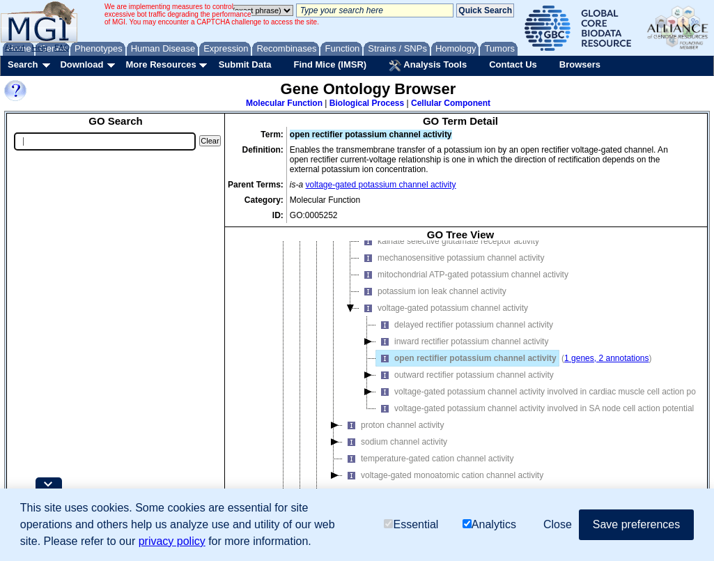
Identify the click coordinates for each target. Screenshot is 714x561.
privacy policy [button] (172, 541)
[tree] (460, 392)
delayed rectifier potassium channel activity (464, 347)
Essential (411, 524)
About (15, 47)
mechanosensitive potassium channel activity (451, 280)
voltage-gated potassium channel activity (381, 185)
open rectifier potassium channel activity (466, 381)
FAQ (62, 47)
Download (81, 64)
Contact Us (513, 64)
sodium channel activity (395, 464)
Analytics (489, 524)
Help (39, 47)
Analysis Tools (428, 65)
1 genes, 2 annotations (606, 381)
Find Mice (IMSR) (329, 64)
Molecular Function (284, 103)
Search (23, 64)
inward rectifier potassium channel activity (462, 364)
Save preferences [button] (636, 524)
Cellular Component (450, 103)
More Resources (160, 64)
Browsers (579, 64)
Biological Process (366, 103)
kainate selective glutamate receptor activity (449, 264)
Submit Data (245, 64)
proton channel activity (393, 448)
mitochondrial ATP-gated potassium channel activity (463, 297)
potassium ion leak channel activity (432, 314)
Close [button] (557, 524)
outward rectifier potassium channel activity (465, 398)
